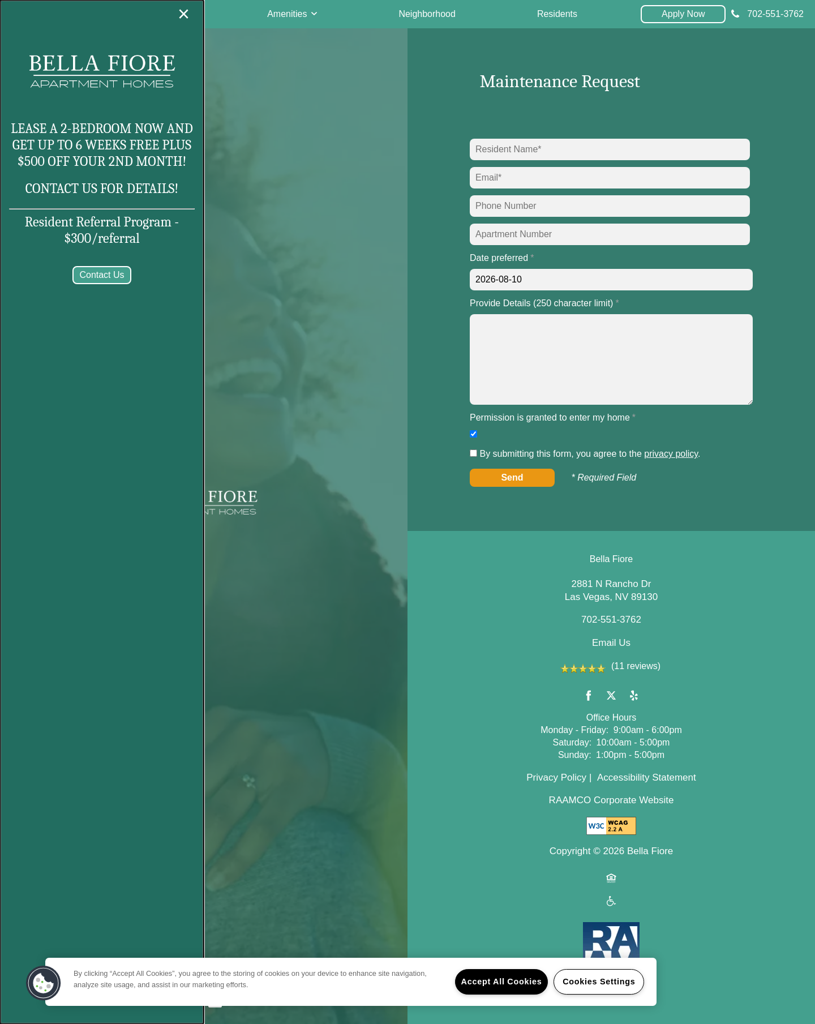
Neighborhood (427, 14)
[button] (683, 14)
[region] (351, 982)
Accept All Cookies (501, 981)
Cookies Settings (599, 981)
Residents (557, 14)
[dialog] (102, 512)
